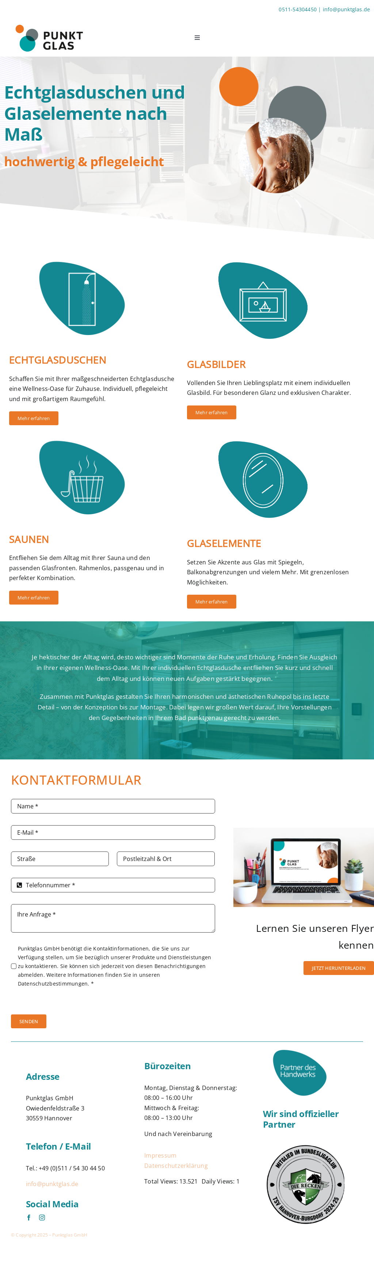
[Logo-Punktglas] (48, 22)
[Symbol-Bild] (276, 255)
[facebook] (29, 1217)
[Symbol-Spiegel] (276, 434)
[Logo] (305, 1144)
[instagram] (42, 1217)
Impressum (160, 1155)
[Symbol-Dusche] (94, 255)
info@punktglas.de (52, 1184)
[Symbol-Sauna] (94, 434)
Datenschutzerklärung (176, 1166)
